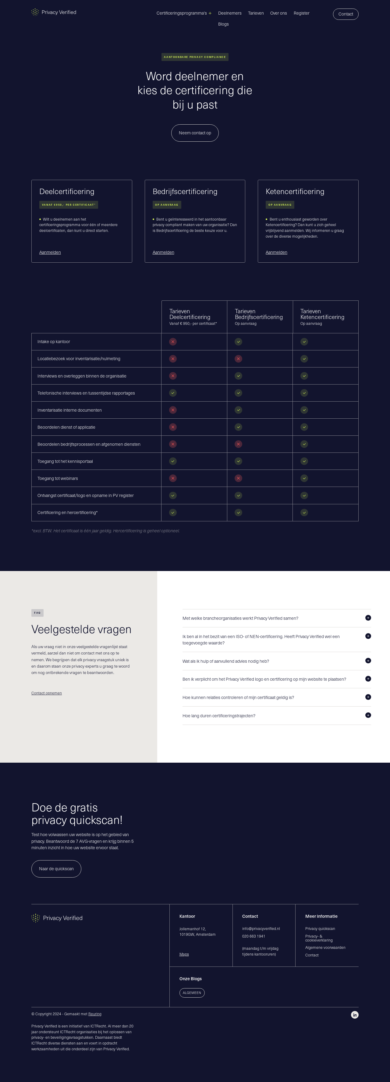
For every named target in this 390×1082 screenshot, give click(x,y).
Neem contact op (195, 133)
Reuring (94, 1013)
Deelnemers (230, 13)
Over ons (278, 13)
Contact (346, 14)
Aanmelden (50, 252)
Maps (184, 954)
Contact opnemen (46, 692)
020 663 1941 (253, 936)
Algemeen (192, 992)
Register (302, 13)
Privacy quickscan (320, 928)
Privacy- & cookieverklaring (319, 938)
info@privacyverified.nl (261, 928)
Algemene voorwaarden (325, 947)
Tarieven (256, 13)
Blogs (223, 24)
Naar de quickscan (56, 868)
